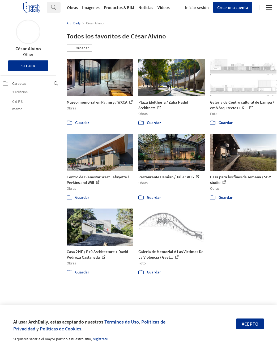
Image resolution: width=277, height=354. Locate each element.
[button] (79, 48)
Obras (72, 7)
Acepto (250, 324)
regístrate (100, 339)
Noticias (145, 7)
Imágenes (91, 7)
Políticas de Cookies (60, 329)
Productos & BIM (119, 7)
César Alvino (28, 49)
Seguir (28, 65)
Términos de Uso (121, 322)
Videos (163, 7)
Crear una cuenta (232, 7)
